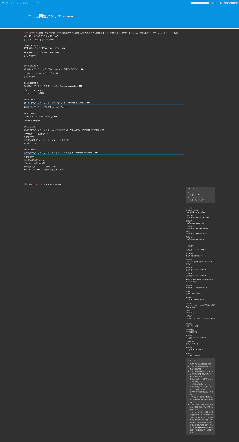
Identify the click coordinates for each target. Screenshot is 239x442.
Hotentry (192, 360)
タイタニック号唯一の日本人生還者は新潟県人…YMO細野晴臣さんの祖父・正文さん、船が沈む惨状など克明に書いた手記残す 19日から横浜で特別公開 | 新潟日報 (202, 417)
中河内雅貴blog (191, 332)
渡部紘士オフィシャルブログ (196, 276)
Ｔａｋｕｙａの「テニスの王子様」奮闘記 (200, 305)
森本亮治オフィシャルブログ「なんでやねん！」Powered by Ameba (54, 103)
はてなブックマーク (197, 197)
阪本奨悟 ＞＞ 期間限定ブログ (196, 288)
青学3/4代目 (50, 33)
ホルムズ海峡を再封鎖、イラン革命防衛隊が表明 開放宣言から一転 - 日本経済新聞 (201, 374)
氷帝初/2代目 (73, 33)
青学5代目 (61, 33)
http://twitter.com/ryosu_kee (195, 239)
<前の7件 (28, 36)
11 (51, 36)
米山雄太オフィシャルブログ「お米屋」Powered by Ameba (50, 86)
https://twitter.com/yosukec (195, 212)
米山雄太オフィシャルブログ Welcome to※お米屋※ (47, 69)
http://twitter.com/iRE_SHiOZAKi (197, 217)
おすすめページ (48, 39)
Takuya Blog (190, 307)
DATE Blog (190, 312)
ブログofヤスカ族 (192, 344)
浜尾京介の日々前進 (193, 294)
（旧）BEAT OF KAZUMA (195, 350)
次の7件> (57, 36)
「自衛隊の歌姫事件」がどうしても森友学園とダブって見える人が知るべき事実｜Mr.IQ (201, 386)
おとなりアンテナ (32, 39)
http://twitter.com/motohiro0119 (197, 228)
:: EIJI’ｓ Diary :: (199, 250)
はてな (192, 192)
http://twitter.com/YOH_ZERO (196, 233)
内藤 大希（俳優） (193, 326)
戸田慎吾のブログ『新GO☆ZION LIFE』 (42, 48)
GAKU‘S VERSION (193, 355)
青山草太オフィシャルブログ (196, 270)
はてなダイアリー (196, 195)
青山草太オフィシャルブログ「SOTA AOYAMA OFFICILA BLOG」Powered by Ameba (61, 130)
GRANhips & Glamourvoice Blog (38, 116)
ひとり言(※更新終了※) (194, 256)
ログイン (30, 3)
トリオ (153, 33)
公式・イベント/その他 (168, 33)
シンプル (12, 3)
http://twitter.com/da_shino (195, 223)
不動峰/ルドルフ (127, 33)
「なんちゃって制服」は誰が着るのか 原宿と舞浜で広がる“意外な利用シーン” (201, 407)
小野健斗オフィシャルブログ (196, 338)
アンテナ (5, 3)
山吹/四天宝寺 (142, 33)
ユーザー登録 (21, 3)
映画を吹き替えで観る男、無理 (200, 364)
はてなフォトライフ (197, 200)
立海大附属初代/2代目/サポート (94, 33)
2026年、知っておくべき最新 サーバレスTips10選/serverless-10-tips (201, 399)
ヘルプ (36, 3)
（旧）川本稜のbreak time (195, 299)
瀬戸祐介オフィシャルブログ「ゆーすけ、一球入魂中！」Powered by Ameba (58, 153)
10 (48, 36)
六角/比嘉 (114, 33)
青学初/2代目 (37, 33)
